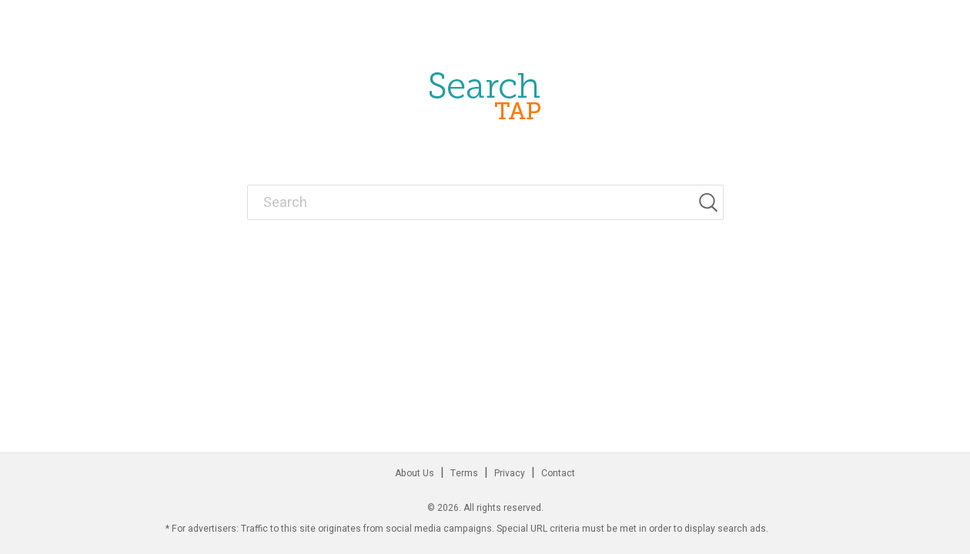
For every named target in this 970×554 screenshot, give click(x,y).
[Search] (710, 202)
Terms (464, 473)
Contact (558, 473)
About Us (414, 473)
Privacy (509, 473)
